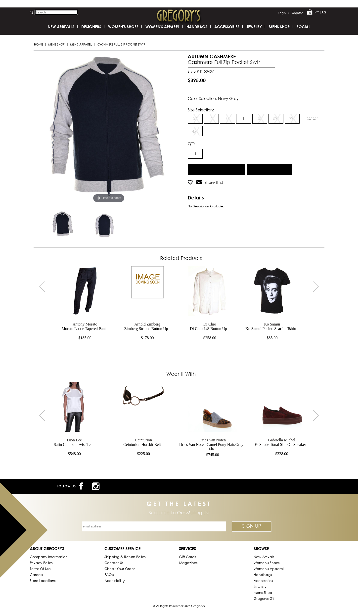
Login (283, 13)
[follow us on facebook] (82, 486)
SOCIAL (303, 26)
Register (297, 13)
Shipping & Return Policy (125, 556)
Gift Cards (187, 556)
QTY (191, 143)
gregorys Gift (264, 598)
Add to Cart (216, 168)
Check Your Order (119, 568)
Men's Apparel (81, 44)
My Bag (316, 12)
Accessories (226, 26)
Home (38, 44)
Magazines (188, 562)
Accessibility (114, 580)
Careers (36, 574)
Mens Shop (56, 44)
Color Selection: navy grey (213, 98)
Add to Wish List (269, 168)
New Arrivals (61, 26)
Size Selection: (201, 109)
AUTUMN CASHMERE (212, 56)
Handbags (196, 26)
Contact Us (113, 562)
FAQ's (109, 574)
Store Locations (42, 580)
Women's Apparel (162, 26)
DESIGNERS (91, 26)
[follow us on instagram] (96, 486)
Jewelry (254, 26)
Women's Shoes (123, 26)
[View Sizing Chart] (312, 118)
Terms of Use (40, 568)
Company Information (49, 556)
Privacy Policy (41, 562)
